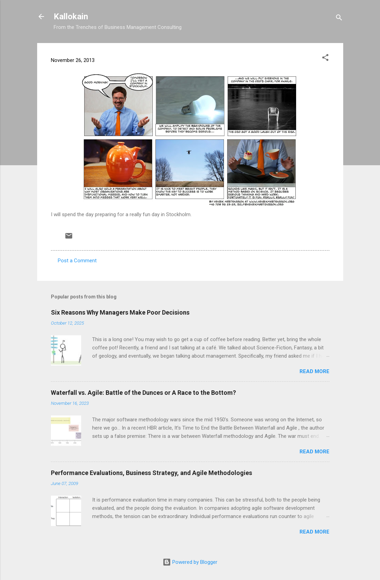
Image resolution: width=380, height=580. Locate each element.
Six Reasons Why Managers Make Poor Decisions (120, 312)
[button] (325, 58)
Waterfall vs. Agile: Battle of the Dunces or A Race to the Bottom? (143, 392)
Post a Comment (77, 260)
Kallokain (71, 16)
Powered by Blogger (190, 562)
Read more (314, 371)
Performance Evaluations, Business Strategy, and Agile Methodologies (151, 472)
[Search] (339, 18)
